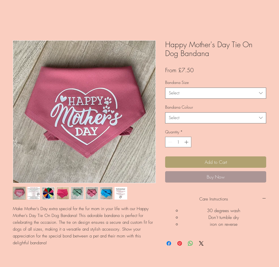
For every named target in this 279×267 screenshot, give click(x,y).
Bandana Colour (179, 107)
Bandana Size (177, 82)
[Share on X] (201, 243)
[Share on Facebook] (168, 243)
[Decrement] (169, 142)
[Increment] (186, 142)
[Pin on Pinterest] (179, 243)
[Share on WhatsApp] (190, 243)
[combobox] (215, 93)
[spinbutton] (178, 142)
